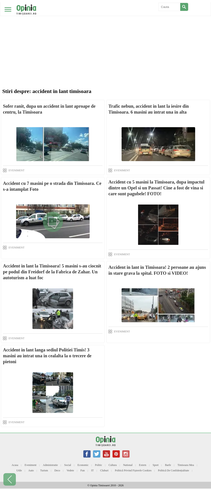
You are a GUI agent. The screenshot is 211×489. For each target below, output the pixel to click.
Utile (19, 470)
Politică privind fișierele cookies (133, 470)
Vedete (70, 470)
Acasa (15, 465)
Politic (98, 465)
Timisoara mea (185, 465)
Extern (142, 465)
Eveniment (30, 465)
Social (67, 465)
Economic (83, 465)
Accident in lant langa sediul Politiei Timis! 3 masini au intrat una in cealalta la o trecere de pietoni (47, 355)
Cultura (112, 465)
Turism (44, 470)
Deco (57, 470)
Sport (155, 465)
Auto (31, 470)
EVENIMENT (16, 170)
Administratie (50, 465)
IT (92, 470)
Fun (82, 470)
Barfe (168, 465)
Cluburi (104, 470)
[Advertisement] (105, 34)
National (127, 465)
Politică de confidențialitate (173, 470)
